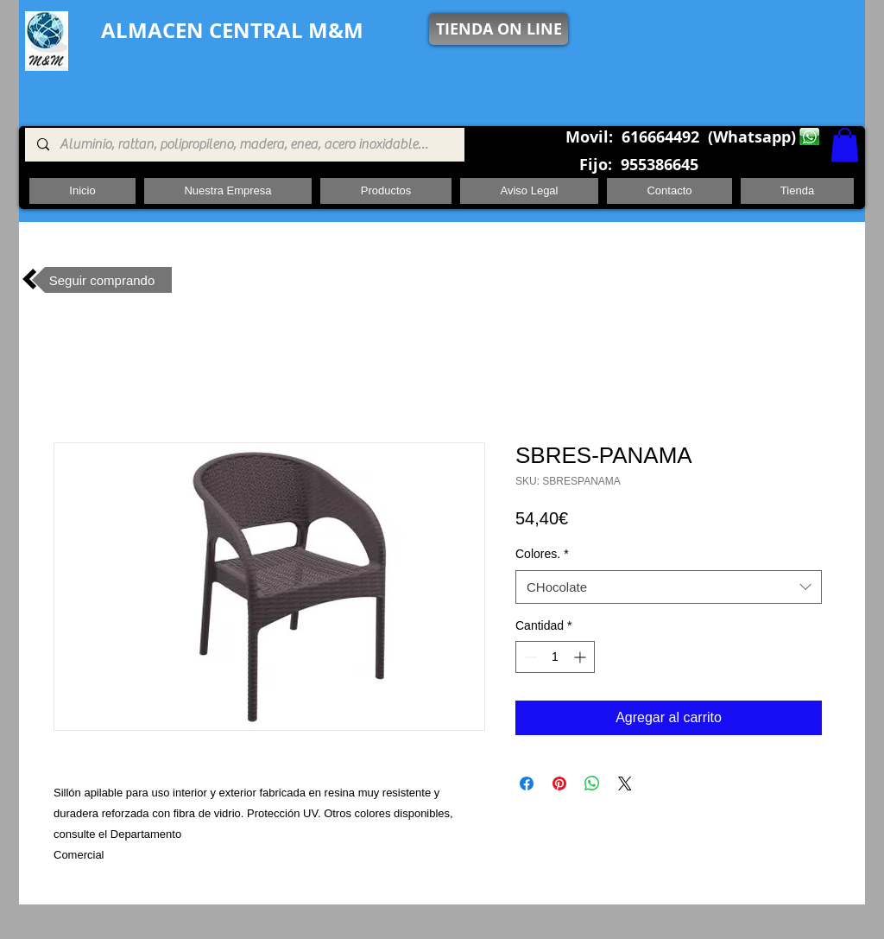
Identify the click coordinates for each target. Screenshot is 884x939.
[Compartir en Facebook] (526, 783)
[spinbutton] (555, 657)
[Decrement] (529, 657)
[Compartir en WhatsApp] (592, 783)
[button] (844, 145)
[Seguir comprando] (102, 280)
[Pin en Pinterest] (559, 783)
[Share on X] (625, 783)
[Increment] (581, 657)
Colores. (542, 554)
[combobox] (668, 587)
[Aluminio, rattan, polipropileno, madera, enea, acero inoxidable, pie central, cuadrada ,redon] (244, 145)
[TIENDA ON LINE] (498, 29)
